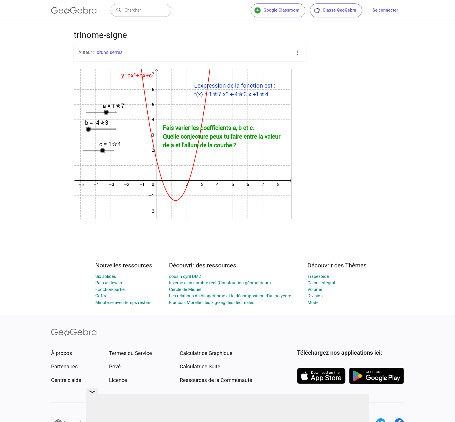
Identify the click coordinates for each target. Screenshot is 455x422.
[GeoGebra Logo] (74, 10)
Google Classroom (276, 10)
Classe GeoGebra (334, 10)
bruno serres (109, 52)
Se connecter (385, 10)
